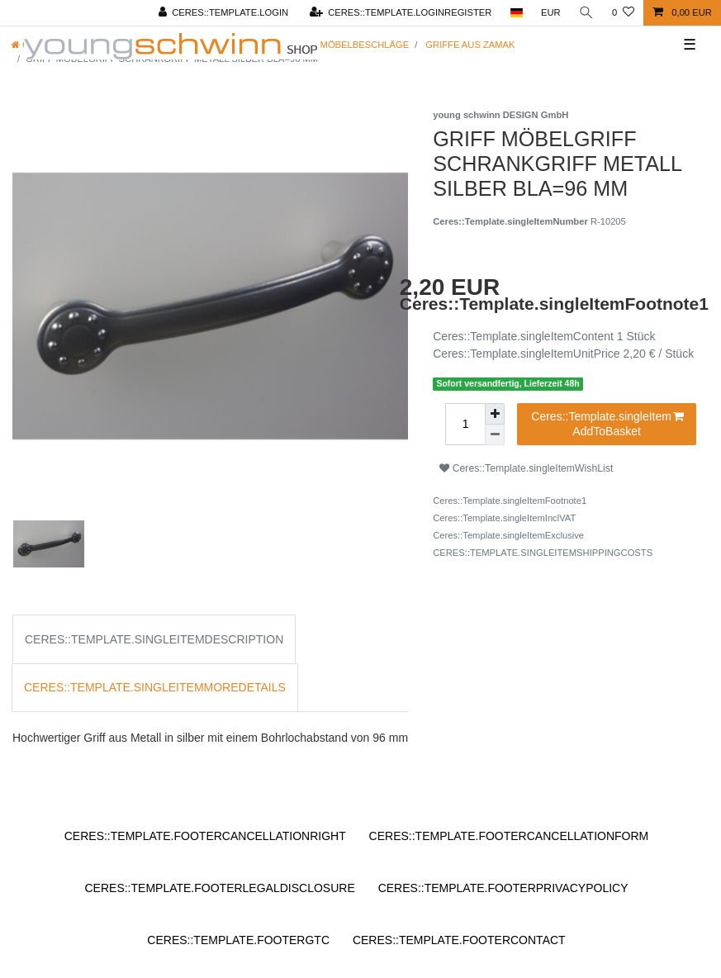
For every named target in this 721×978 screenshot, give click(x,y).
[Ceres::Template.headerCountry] (515, 13)
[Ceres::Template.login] (223, 13)
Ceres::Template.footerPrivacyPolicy (503, 888)
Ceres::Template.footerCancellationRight (205, 836)
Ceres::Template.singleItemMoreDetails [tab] (155, 687)
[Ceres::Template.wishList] (623, 13)
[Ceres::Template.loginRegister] (400, 13)
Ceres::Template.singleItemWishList (526, 468)
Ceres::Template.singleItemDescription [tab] (154, 639)
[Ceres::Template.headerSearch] (586, 13)
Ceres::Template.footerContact (459, 940)
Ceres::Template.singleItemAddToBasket (607, 424)
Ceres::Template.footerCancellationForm (509, 836)
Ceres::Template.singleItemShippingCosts (542, 553)
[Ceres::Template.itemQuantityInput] (465, 424)
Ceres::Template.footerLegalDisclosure (219, 888)
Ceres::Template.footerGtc (238, 940)
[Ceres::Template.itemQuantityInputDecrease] (495, 435)
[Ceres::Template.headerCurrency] (551, 13)
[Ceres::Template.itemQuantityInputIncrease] (495, 414)
